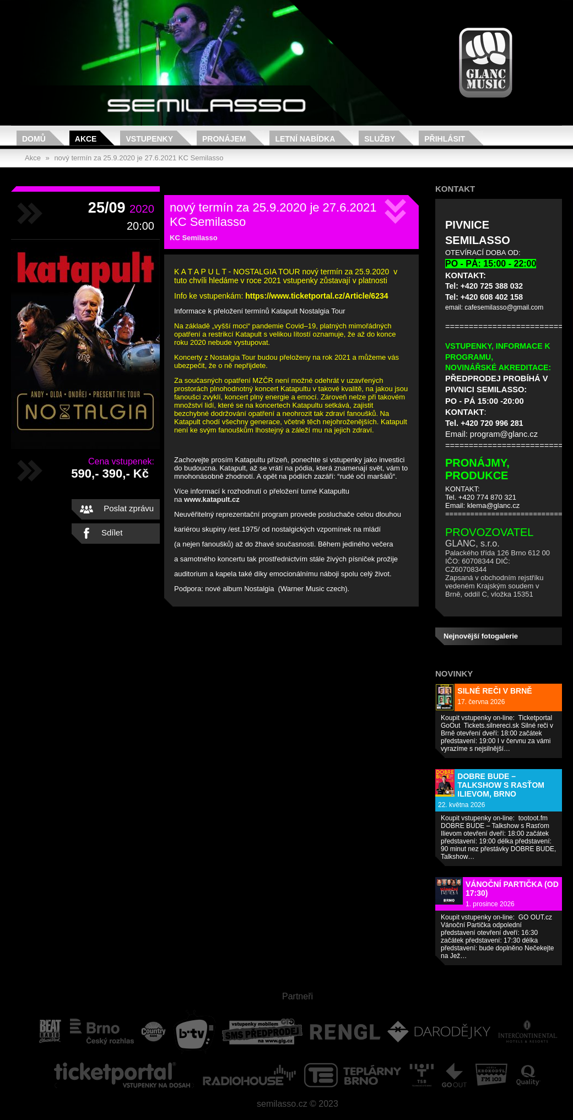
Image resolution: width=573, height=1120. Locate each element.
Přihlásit (444, 138)
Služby (379, 138)
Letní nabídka (305, 138)
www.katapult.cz (212, 499)
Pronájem (224, 138)
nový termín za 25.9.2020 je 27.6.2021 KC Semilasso (138, 158)
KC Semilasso (194, 238)
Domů (34, 138)
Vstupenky (149, 138)
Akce (86, 138)
